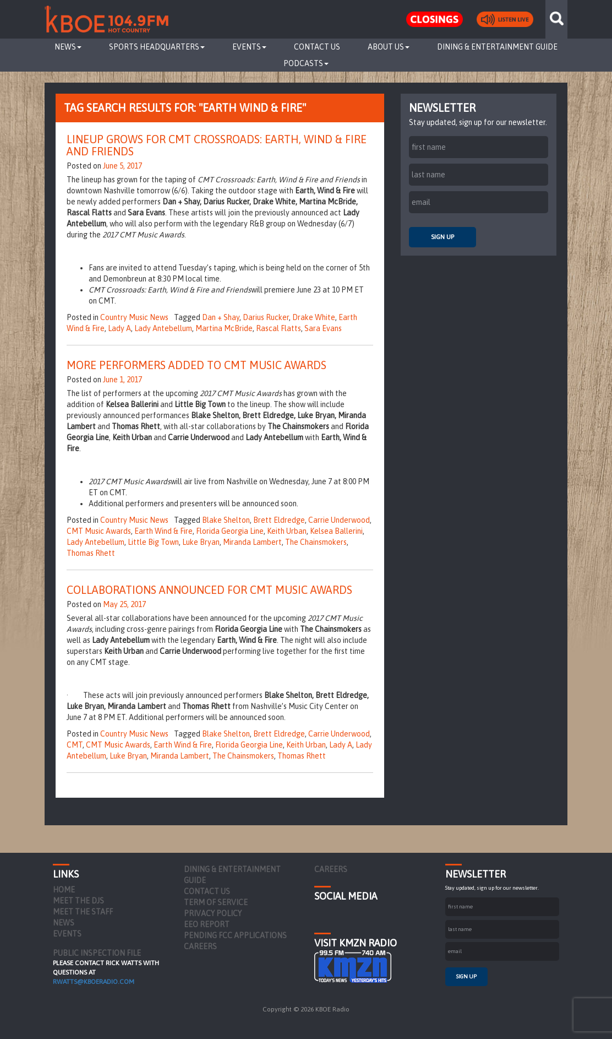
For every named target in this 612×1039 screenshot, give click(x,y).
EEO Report (207, 924)
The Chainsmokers (316, 542)
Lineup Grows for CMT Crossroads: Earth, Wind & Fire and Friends (217, 145)
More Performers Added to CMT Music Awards (196, 365)
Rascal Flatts (278, 328)
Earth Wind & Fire (163, 531)
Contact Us (317, 46)
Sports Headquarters (157, 46)
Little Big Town (153, 542)
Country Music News (134, 317)
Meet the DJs (78, 900)
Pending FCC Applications (235, 935)
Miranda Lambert (252, 542)
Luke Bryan (201, 542)
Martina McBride (224, 328)
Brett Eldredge (279, 520)
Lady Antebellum (163, 328)
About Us (388, 46)
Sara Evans (323, 328)
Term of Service (216, 902)
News (67, 46)
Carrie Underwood (339, 520)
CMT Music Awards (99, 531)
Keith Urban (287, 531)
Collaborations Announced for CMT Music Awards (209, 589)
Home (64, 889)
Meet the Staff (83, 911)
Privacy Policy (213, 913)
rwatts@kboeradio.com (93, 982)
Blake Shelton (226, 520)
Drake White (313, 317)
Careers (200, 946)
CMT (75, 744)
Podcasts (306, 63)
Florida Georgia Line (230, 531)
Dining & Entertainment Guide (497, 46)
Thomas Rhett (91, 553)
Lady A (119, 328)
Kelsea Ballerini (336, 531)
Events (249, 46)
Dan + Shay (220, 317)
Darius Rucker (266, 317)
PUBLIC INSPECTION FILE (97, 953)
